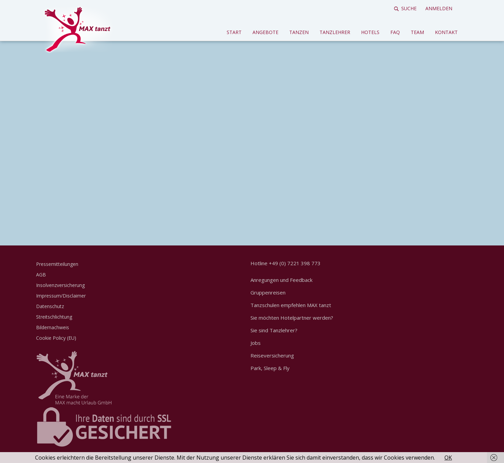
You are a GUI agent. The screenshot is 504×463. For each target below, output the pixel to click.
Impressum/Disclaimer (61, 295)
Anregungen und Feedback (281, 279)
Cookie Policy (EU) (56, 338)
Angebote (265, 32)
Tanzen (299, 32)
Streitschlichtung (54, 317)
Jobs (255, 342)
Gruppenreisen (268, 292)
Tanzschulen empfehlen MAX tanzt (290, 305)
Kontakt (446, 32)
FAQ (395, 32)
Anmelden (438, 8)
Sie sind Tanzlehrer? (273, 330)
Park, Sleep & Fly (270, 368)
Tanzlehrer (335, 32)
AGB (41, 274)
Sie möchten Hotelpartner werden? (291, 317)
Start (234, 32)
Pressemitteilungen (57, 264)
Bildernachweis (52, 327)
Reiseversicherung (272, 355)
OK (448, 457)
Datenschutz (50, 306)
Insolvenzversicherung (60, 285)
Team (417, 32)
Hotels (370, 32)
